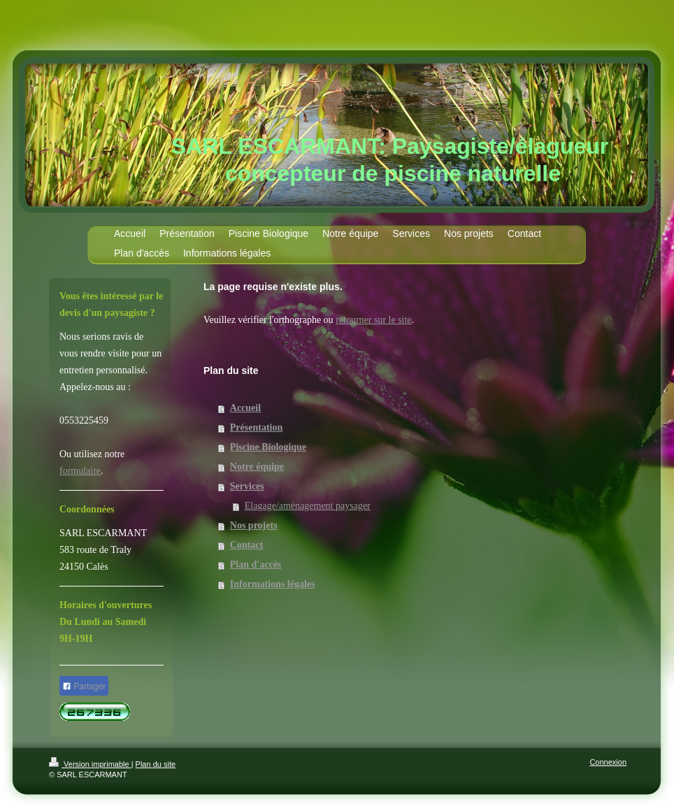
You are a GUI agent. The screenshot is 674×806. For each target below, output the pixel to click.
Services (247, 486)
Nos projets (254, 525)
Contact (246, 545)
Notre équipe (257, 466)
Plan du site (155, 764)
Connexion (607, 762)
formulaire (80, 471)
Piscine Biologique (268, 447)
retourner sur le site (373, 320)
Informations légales (272, 584)
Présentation (256, 427)
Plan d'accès (256, 564)
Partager (84, 686)
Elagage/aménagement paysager (308, 506)
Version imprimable (90, 764)
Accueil (245, 408)
